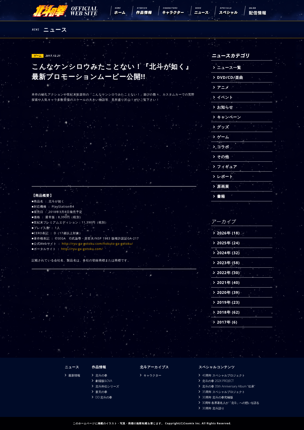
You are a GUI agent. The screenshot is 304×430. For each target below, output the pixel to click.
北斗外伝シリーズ (107, 386)
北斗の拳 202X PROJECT (218, 381)
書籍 (221, 196)
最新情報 (74, 375)
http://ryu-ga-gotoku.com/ (82, 249)
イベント (225, 97)
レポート (225, 176)
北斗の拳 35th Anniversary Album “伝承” (228, 386)
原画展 (223, 186)
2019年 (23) (228, 302)
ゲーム (223, 136)
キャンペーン (229, 117)
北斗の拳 (101, 375)
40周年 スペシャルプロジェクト (223, 375)
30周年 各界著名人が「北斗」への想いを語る (230, 403)
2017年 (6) (227, 322)
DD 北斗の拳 (103, 397)
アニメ (223, 87)
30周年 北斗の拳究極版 (217, 397)
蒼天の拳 (101, 392)
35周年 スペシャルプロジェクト (223, 392)
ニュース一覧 (229, 67)
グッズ (223, 126)
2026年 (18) (228, 232)
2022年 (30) (228, 272)
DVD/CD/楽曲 (230, 77)
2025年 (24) (228, 242)
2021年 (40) (228, 282)
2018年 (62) (228, 312)
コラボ (223, 146)
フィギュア (227, 166)
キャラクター (152, 375)
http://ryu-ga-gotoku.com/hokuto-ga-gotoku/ (97, 244)
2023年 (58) (228, 262)
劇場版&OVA (103, 381)
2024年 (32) (228, 252)
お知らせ (225, 107)
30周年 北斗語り (213, 408)
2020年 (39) (228, 292)
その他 (223, 156)
